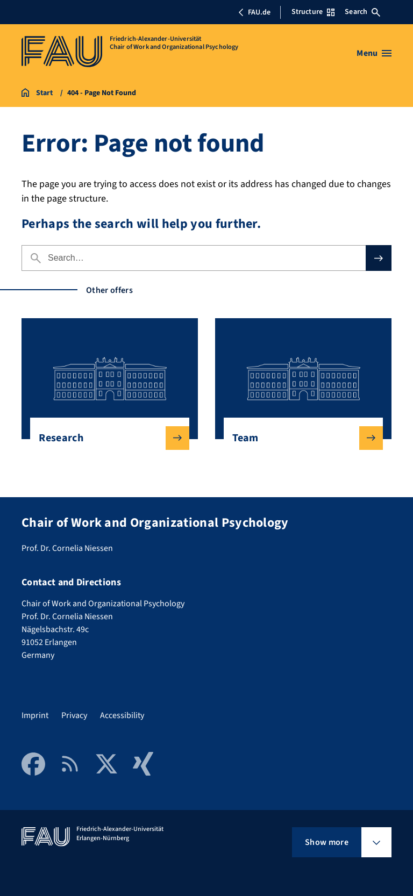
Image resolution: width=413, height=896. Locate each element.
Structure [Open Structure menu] (312, 11)
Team (298, 438)
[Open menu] (374, 53)
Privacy (74, 715)
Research (105, 438)
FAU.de (254, 12)
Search (362, 11)
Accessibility (122, 715)
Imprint (35, 715)
